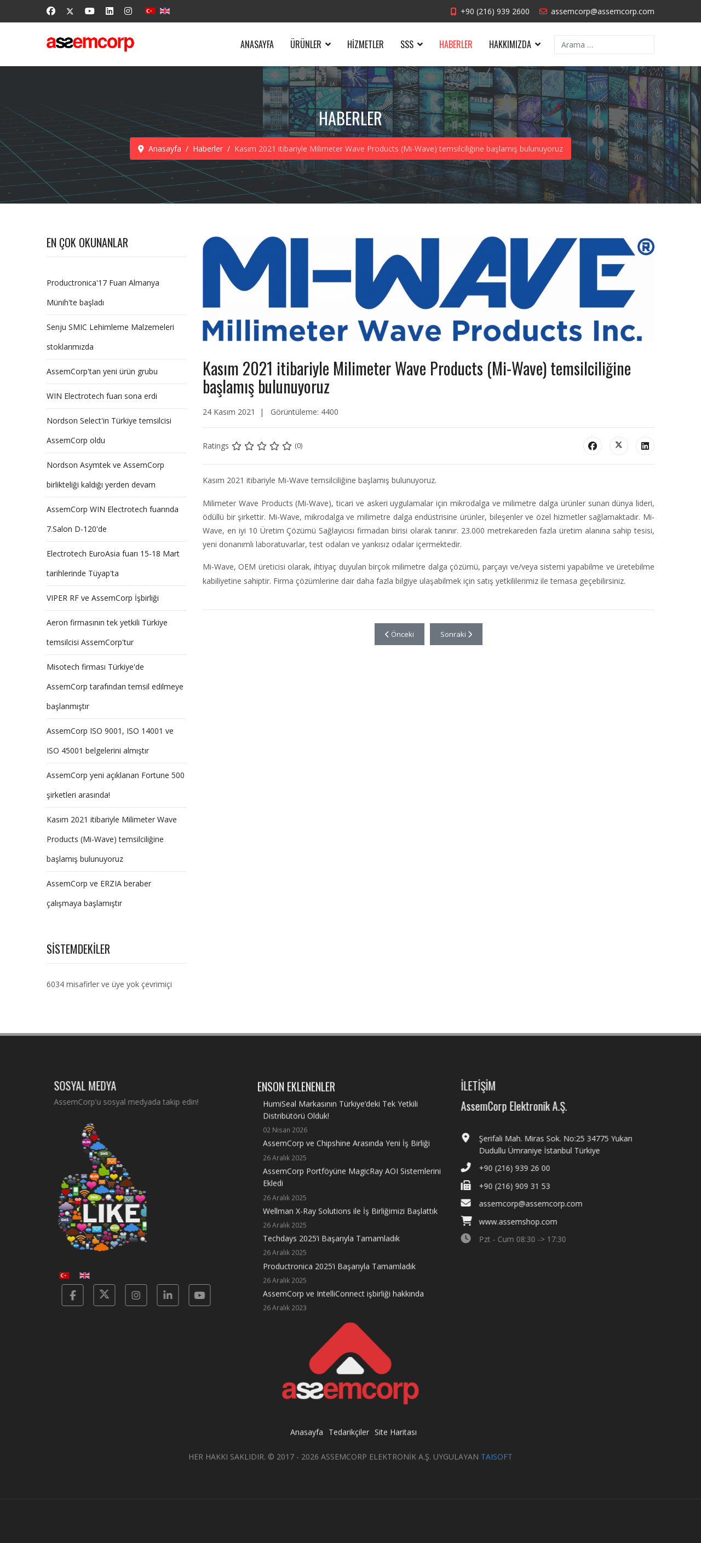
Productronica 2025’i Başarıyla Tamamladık (339, 1283)
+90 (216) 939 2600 (495, 11)
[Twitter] (70, 11)
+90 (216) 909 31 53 (524, 1186)
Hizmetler (365, 44)
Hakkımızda (510, 44)
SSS (406, 44)
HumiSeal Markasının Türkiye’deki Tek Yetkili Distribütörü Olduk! (353, 1126)
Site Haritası (396, 1441)
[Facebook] (51, 11)
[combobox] (604, 44)
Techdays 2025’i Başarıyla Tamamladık (331, 1255)
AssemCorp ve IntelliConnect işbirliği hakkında (343, 1310)
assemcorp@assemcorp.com (602, 11)
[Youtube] (90, 11)
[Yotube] (190, 1295)
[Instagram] (128, 11)
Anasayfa (257, 44)
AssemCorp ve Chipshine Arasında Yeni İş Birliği (346, 1159)
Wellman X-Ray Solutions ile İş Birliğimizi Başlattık (350, 1227)
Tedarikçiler (349, 1441)
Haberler (456, 44)
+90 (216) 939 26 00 (524, 1168)
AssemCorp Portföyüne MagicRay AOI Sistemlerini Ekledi (353, 1194)
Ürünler (305, 44)
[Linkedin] (109, 11)
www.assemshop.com (528, 1221)
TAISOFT (497, 1466)
